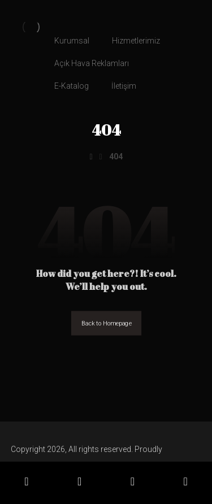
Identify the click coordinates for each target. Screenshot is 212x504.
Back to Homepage (106, 323)
